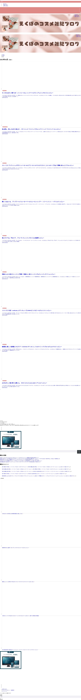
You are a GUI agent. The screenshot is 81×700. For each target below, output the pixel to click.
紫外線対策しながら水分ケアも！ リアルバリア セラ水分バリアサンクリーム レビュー (17, 475)
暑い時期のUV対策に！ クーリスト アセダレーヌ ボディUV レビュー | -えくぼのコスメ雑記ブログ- (51, 469)
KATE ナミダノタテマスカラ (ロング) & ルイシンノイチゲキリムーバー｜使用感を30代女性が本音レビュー (19, 457)
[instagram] (80, 9)
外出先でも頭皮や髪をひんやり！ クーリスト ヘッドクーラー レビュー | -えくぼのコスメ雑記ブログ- (51, 471)
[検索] (80, 12)
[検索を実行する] (0, 698)
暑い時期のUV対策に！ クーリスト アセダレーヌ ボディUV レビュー (14, 466)
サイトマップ (4, 691)
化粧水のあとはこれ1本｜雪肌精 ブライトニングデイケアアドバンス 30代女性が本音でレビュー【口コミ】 (19, 459)
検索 (1, 449)
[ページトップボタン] (1, 695)
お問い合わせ (5, 5)
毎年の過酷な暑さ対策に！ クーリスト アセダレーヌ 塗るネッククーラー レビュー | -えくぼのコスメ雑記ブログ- (48, 466)
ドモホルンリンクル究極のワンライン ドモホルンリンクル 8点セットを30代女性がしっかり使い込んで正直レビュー (21, 460)
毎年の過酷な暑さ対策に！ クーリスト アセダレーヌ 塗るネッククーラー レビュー (17, 469)
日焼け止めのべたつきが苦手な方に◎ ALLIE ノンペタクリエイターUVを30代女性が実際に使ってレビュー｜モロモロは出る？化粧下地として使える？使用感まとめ (30, 458)
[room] (80, 10)
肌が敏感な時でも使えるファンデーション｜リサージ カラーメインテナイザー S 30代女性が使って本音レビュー (20, 461)
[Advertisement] (40, 397)
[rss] (80, 11)
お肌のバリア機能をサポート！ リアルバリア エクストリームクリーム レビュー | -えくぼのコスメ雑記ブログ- (54, 475)
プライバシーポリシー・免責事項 (8, 690)
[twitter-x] (80, 8)
